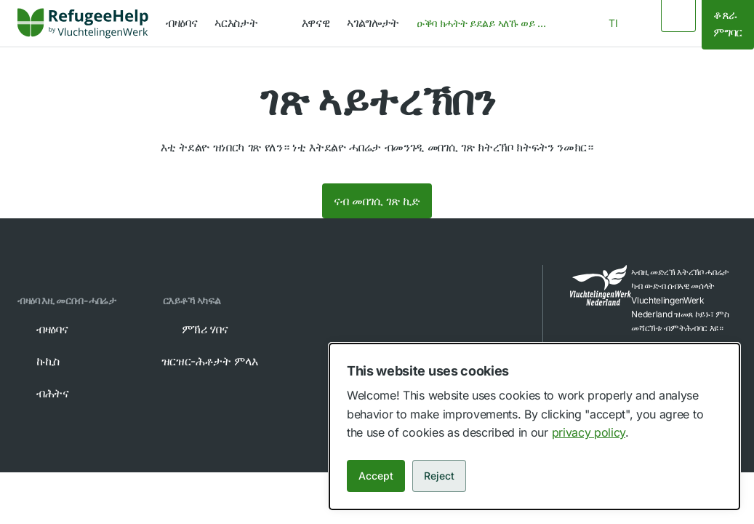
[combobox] (486, 23)
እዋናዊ (316, 22)
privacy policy (589, 432)
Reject (439, 475)
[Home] (82, 23)
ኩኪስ (38, 361)
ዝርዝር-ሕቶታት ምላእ (219, 361)
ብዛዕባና (181, 22)
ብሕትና (42, 393)
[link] (82, 23)
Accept (375, 475)
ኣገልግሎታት (373, 22)
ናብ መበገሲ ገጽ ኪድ (377, 201)
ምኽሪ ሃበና (194, 329)
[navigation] (249, 23)
